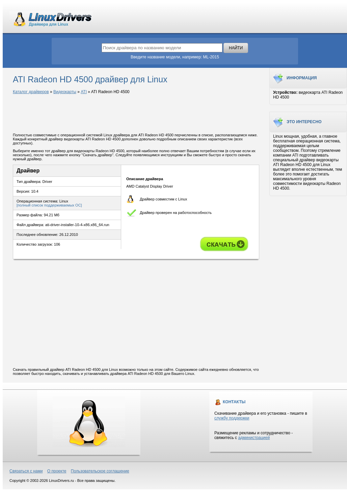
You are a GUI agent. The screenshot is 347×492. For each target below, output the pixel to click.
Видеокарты (64, 91)
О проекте (56, 471)
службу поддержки (231, 418)
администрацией (254, 437)
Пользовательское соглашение (100, 471)
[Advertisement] (136, 114)
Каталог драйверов (31, 91)
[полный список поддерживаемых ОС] (49, 205)
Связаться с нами (26, 471)
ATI (84, 91)
